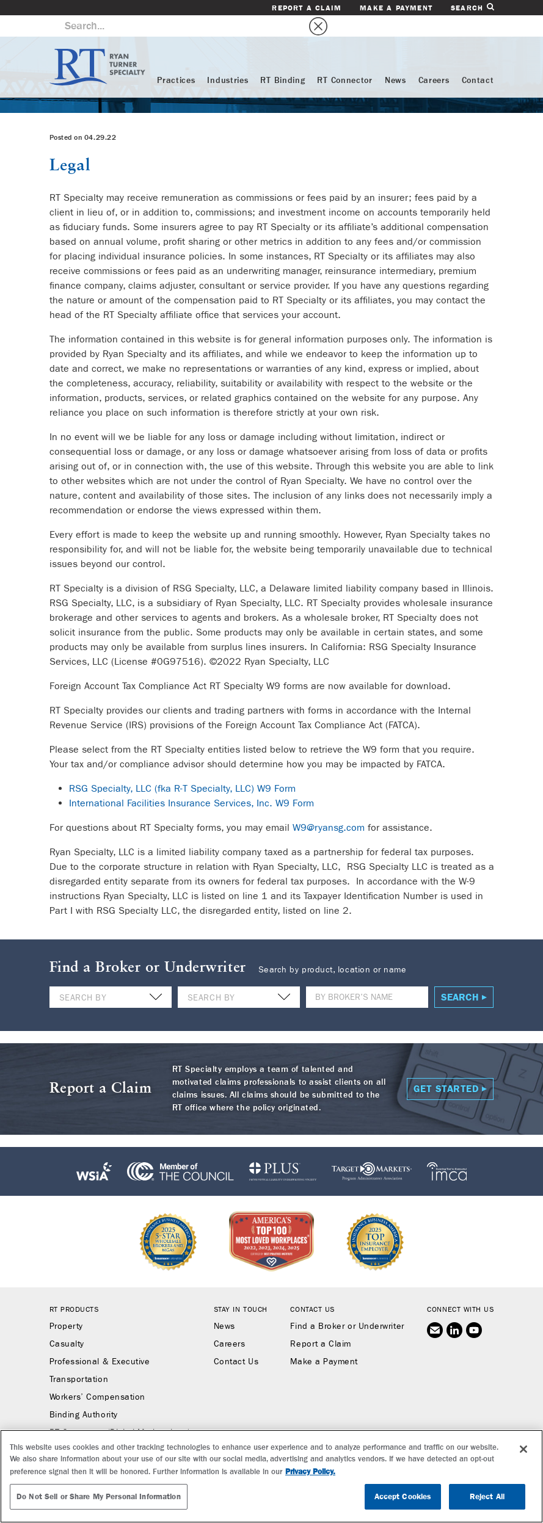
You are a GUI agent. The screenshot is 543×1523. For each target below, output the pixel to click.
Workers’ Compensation (97, 1376)
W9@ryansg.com (329, 806)
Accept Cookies (403, 1496)
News (395, 59)
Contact (478, 59)
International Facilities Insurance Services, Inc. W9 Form (191, 781)
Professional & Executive (99, 1340)
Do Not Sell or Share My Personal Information (98, 1496)
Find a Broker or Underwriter (347, 1305)
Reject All (487, 1496)
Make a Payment (396, 8)
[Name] (367, 975)
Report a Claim (306, 8)
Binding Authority (83, 1393)
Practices (176, 59)
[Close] (523, 1449)
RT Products (74, 1288)
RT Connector (344, 59)
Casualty (66, 1323)
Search (472, 7)
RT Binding (282, 59)
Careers (434, 59)
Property (66, 1305)
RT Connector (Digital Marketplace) (120, 1411)
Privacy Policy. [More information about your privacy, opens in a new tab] (310, 1471)
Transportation (79, 1358)
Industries (227, 59)
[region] (271, 1476)
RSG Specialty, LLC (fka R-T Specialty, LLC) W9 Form (182, 767)
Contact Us (236, 1340)
